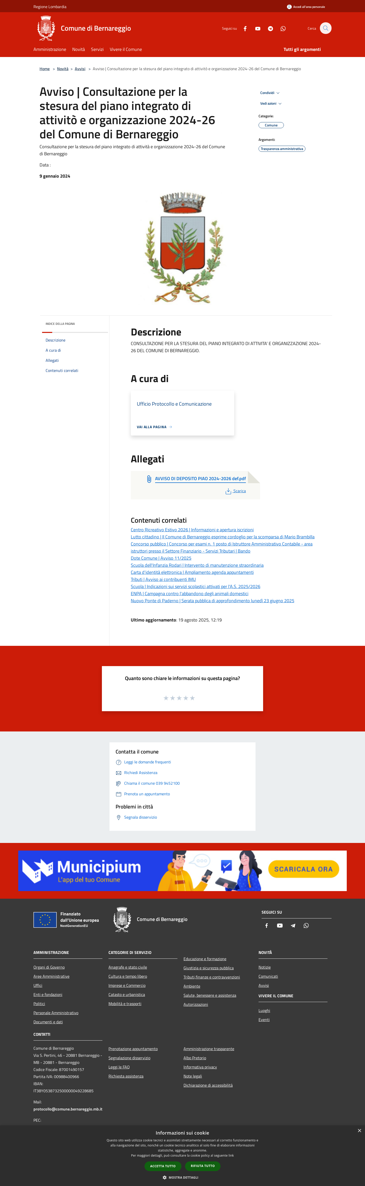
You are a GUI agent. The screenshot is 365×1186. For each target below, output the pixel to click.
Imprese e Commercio (126, 985)
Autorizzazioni (196, 1004)
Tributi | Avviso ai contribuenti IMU (163, 579)
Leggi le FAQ (119, 1067)
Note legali (193, 1076)
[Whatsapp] (280, 28)
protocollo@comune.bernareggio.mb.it (67, 1109)
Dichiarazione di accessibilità (208, 1085)
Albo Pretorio (195, 1058)
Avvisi (80, 69)
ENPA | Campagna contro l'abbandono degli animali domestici (189, 593)
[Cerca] (325, 28)
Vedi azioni (271, 104)
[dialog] (182, 1155)
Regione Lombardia (49, 7)
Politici (39, 1004)
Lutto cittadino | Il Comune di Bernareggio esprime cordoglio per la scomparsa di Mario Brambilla (223, 536)
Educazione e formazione (205, 959)
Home (45, 69)
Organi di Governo (49, 967)
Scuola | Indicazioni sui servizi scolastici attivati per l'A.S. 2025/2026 (195, 586)
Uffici (37, 985)
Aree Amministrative (51, 976)
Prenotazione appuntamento (133, 1049)
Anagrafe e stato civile (127, 967)
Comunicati (268, 976)
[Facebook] (242, 28)
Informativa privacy (200, 1067)
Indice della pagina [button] (60, 323)
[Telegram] (268, 28)
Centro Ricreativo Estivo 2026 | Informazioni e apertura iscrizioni (192, 529)
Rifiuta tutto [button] (203, 1166)
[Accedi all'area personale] (306, 7)
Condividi (270, 93)
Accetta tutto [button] (163, 1166)
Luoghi (264, 1010)
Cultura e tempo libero (127, 976)
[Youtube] (255, 28)
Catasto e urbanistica (126, 994)
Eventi (264, 1019)
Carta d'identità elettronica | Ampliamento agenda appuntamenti (192, 572)
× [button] (359, 1131)
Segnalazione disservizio (129, 1058)
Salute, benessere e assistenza (210, 995)
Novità (62, 69)
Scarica (235, 491)
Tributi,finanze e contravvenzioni (212, 977)
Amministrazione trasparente (209, 1049)
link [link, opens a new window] (231, 1155)
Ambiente (192, 986)
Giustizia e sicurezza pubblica (209, 968)
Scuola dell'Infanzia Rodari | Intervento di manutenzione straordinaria (197, 565)
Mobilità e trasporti (124, 1004)
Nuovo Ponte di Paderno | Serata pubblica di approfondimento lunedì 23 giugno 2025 (212, 600)
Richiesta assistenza (125, 1076)
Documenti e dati (48, 1022)
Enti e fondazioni (47, 994)
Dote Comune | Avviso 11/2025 (161, 558)
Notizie (265, 967)
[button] (182, 1177)
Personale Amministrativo (55, 1013)
